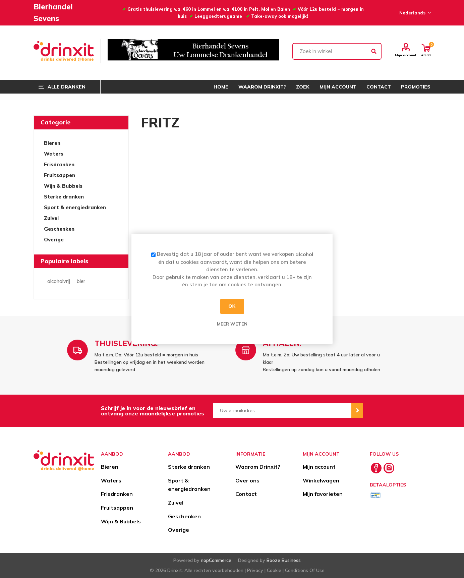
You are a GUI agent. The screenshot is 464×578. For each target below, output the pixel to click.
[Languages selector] (414, 13)
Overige (54, 239)
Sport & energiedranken (75, 207)
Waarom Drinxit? (257, 466)
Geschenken (59, 229)
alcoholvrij (58, 281)
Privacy (255, 570)
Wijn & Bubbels (63, 186)
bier (81, 281)
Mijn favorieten (323, 493)
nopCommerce (216, 560)
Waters (53, 154)
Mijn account (405, 55)
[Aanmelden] (282, 410)
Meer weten (232, 324)
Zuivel (51, 218)
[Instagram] (389, 468)
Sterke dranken (64, 196)
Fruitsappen (59, 175)
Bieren (52, 143)
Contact (246, 493)
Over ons (247, 480)
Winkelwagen (321, 480)
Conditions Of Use (305, 570)
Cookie (274, 570)
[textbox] (337, 51)
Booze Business (284, 560)
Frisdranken (59, 164)
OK (232, 306)
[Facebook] (376, 468)
